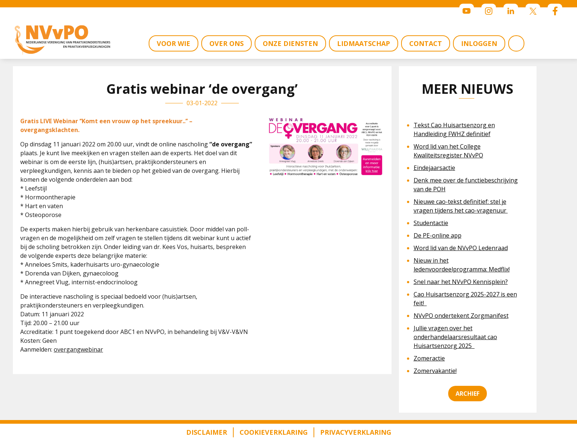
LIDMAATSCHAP (363, 43)
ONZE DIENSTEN (290, 43)
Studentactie (431, 223)
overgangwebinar (78, 349)
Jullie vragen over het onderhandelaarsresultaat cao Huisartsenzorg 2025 (455, 337)
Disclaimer (206, 432)
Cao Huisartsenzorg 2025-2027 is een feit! (465, 298)
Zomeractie (429, 358)
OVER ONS (226, 43)
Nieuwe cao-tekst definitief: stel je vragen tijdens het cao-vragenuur (461, 206)
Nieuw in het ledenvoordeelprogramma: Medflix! (462, 264)
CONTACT (425, 43)
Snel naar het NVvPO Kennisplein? (461, 282)
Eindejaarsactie (434, 168)
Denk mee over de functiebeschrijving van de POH (466, 184)
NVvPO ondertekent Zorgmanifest (461, 316)
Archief (467, 394)
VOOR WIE (173, 43)
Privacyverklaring (355, 432)
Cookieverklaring (274, 432)
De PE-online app (437, 235)
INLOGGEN (479, 43)
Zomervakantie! (435, 371)
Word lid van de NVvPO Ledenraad (461, 248)
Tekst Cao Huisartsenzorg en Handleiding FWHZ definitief (454, 129)
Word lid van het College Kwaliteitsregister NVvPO (448, 150)
